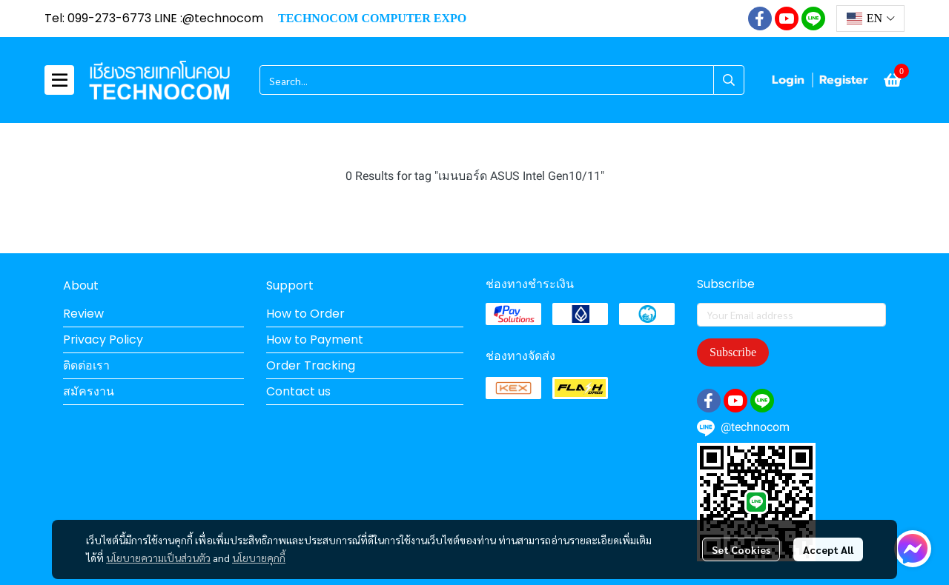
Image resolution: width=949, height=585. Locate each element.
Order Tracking (310, 365)
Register (843, 80)
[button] (870, 18)
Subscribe (733, 352)
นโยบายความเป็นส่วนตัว (158, 557)
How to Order (305, 313)
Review (83, 313)
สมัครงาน (88, 391)
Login (788, 80)
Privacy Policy (103, 339)
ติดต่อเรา (86, 365)
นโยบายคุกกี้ (258, 557)
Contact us (298, 391)
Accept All (828, 549)
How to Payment (314, 339)
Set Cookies (741, 549)
